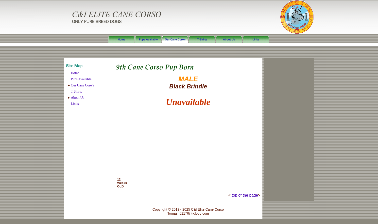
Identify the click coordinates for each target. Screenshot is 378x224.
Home (75, 73)
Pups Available (81, 79)
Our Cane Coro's (82, 85)
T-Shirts (76, 91)
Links (75, 104)
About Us (77, 98)
